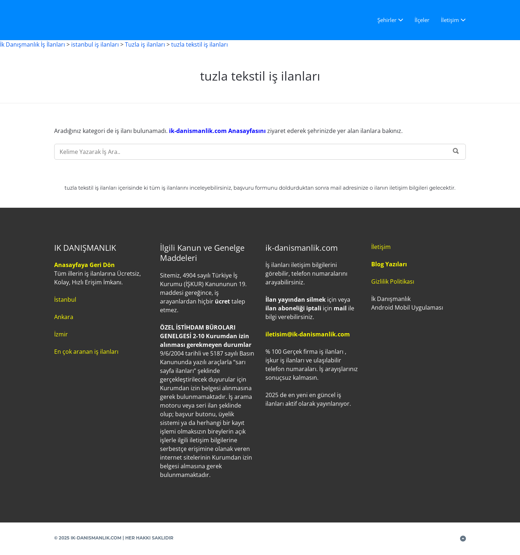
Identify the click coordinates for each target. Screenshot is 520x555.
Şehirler (386, 19)
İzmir (61, 334)
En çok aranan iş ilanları (86, 352)
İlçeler (422, 19)
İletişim (450, 19)
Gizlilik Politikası (392, 281)
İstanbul (65, 300)
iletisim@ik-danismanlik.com (307, 334)
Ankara (63, 317)
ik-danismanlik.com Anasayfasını (218, 131)
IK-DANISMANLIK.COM (96, 538)
